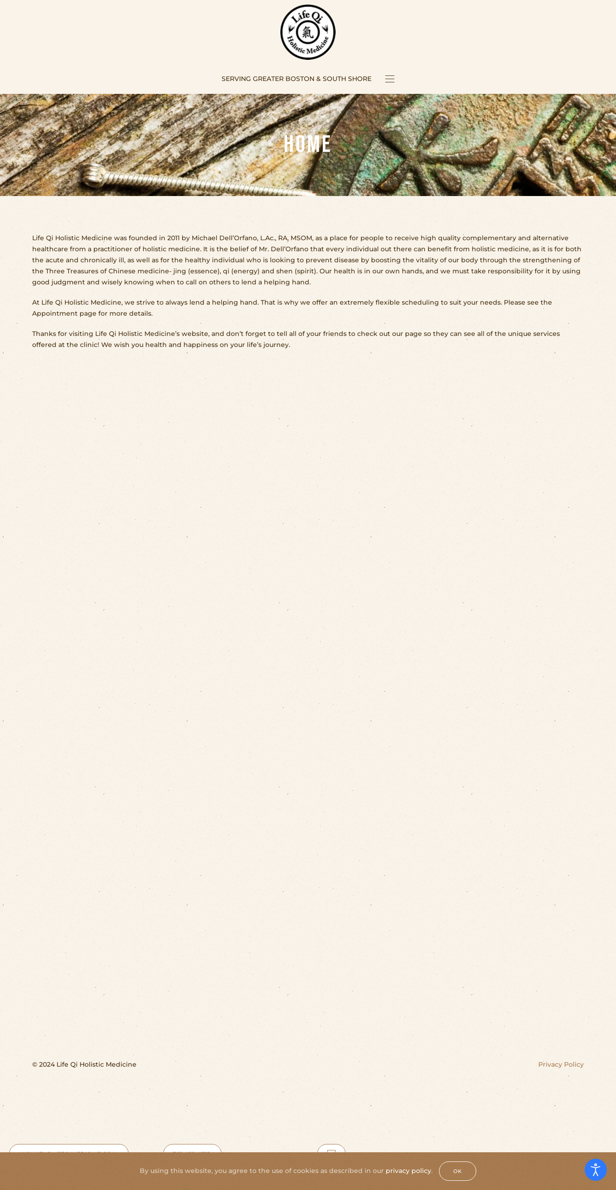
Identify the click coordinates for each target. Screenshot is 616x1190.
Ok (457, 1171)
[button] (389, 79)
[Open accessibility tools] (596, 1170)
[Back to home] (308, 32)
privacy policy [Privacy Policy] (408, 1171)
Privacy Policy (561, 1064)
